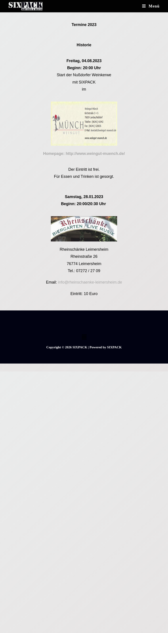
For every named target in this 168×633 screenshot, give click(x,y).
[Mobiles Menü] (151, 6)
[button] (84, 337)
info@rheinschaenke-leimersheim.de (90, 282)
